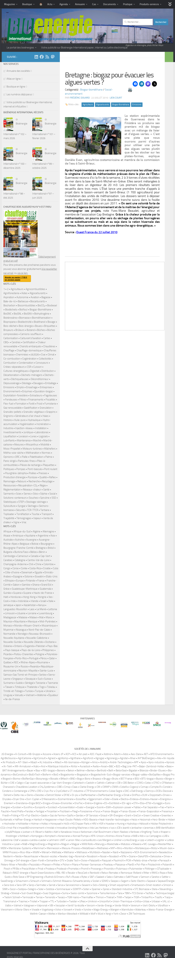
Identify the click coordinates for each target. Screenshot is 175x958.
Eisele (115, 799)
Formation (20, 403)
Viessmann (7, 909)
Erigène (98, 803)
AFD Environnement (161, 754)
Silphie (43, 493)
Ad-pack (83, 754)
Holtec (44, 823)
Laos (31, 609)
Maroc (49, 617)
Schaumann (22, 880)
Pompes (20, 469)
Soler (41, 889)
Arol (43, 766)
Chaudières (49, 346)
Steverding (165, 889)
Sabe (109, 876)
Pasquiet (106, 860)
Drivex (166, 795)
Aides (24, 293)
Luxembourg (45, 613)
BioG (55, 774)
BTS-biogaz (147, 778)
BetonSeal (121, 770)
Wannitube (127, 909)
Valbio (8, 905)
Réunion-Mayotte (28, 670)
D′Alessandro (49, 799)
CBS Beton (128, 782)
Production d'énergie (14, 477)
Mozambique (49, 625)
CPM (32, 790)
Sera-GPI (21, 885)
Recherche (34, 481)
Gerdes (80, 815)
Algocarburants (102, 104)
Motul (154, 848)
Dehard (7, 795)
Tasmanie (53, 682)
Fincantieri (52, 811)
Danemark (26, 572)
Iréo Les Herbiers (99, 827)
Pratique (127, 4)
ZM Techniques (137, 913)
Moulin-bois (166, 848)
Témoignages (23, 518)
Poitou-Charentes (23, 654)
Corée (24, 568)
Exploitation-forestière (15, 395)
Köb (142, 835)
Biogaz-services (121, 774)
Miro (119, 848)
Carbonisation (10, 338)
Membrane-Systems (20, 848)
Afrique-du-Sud (22, 531)
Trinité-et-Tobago (13, 691)
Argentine (43, 535)
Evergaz (90, 807)
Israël (43, 601)
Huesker (110, 823)
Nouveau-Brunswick (40, 633)
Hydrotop (132, 823)
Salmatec (119, 876)
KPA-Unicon (97, 835)
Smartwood (137, 885)
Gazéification (30, 407)
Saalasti (100, 876)
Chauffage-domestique (29, 350)
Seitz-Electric (138, 880)
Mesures (19, 444)
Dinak (127, 795)
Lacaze (24, 840)
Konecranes (64, 835)
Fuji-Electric (32, 815)
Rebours (21, 481)
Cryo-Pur (48, 790)
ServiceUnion (73, 885)
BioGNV (28, 313)
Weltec (52, 913)
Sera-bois (9, 885)
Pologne (39, 654)
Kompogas (37, 835)
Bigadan (133, 770)
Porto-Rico (21, 658)
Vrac (24, 522)
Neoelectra (165, 852)
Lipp (142, 840)
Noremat (80, 856)
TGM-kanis (73, 897)
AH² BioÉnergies (146, 758)
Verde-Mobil (121, 905)
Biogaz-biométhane (91, 89)
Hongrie (42, 596)
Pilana (75, 864)
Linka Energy (131, 840)
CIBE (59, 786)
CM (98, 786)
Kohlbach (24, 835)
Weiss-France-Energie (160, 909)
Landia (33, 840)
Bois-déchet (10, 325)
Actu (49, 4)
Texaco (61, 897)
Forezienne (86, 811)
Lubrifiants (9, 440)
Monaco (7, 625)
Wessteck (72, 913)
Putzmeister (136, 868)
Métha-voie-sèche (13, 452)
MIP (112, 848)
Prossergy (96, 868)
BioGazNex (155, 774)
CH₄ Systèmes (47, 786)
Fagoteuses (50, 395)
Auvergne (31, 539)
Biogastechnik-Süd (101, 774)
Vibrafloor (163, 905)
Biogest (7, 778)
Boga (80, 778)
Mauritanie (20, 621)
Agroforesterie (11, 293)
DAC (126, 790)
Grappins (51, 411)
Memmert (39, 848)
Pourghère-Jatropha (16, 473)
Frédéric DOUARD (80, 97)
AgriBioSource (8, 758)
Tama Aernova (107, 893)
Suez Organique (51, 893)
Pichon (66, 864)
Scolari (95, 880)
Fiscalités (50, 399)
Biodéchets (11, 309)
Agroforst (88, 758)
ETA (135, 803)
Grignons (8, 415)
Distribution (47, 370)
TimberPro (147, 897)
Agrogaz (99, 758)
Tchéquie (20, 686)
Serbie (42, 674)
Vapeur (37, 518)
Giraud (103, 815)
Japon (19, 605)
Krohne (110, 835)
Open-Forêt (37, 860)
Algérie (36, 531)
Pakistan (40, 646)
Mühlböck (95, 852)
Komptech (50, 835)
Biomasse (24, 317)
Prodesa (49, 868)
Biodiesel (52, 305)
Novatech (114, 856)
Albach (33, 762)
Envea (55, 803)
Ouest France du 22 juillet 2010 (96, 232)
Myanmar (8, 629)
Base (169, 766)
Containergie (20, 790)
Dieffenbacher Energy (109, 795)
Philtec (56, 864)
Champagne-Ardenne (15, 564)
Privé (40, 868)
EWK (108, 807)
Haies (46, 415)
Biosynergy (42, 778)
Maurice (7, 621)
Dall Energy (137, 790)
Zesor (123, 913)
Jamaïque (8, 605)
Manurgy (100, 844)
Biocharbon (9, 305)
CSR (29, 366)
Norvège (22, 633)
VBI (51, 905)
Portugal (33, 658)
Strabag (5, 893)
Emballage (50, 383)
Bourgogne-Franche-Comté (18, 547)
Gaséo (44, 815)
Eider (107, 799)
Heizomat (145, 819)
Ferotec (29, 811)
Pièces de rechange (30, 465)
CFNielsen (167, 782)
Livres (33, 436)
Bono (87, 778)
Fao (162, 807)
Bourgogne (47, 543)
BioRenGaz (28, 778)
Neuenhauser (31, 856)
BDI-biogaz (49, 770)
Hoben (171, 819)
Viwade (35, 909)
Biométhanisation (41, 317)
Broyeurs (8, 330)
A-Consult (20, 754)
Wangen (114, 909)
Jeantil (126, 827)
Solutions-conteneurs (15, 497)
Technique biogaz (165, 893)
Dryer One (18, 799)
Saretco (155, 876)
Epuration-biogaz (43, 391)
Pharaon (46, 864)
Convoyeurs (42, 362)
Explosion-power (122, 807)
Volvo (58, 909)
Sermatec (41, 885)
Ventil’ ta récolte (75, 905)
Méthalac (57, 852)
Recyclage (47, 481)
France (40, 580)
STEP (21, 501)
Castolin (90, 782)
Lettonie (52, 609)
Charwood (8, 786)
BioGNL (18, 313)
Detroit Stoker (53, 795)
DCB (158, 790)
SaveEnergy (7, 880)
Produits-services (149, 4)
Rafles (52, 477)
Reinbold (94, 872)
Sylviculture (9, 505)
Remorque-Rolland (131, 872)
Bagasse (45, 297)
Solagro (32, 889)
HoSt (66, 823)
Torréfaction (22, 514)
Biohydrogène (41, 313)
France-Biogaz (110, 811)
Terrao (39, 897)
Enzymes (27, 391)
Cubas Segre (115, 790)
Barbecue (23, 301)
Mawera (136, 844)
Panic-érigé (9, 460)
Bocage (51, 321)
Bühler (4, 782)
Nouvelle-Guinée (12, 641)
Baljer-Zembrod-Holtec (151, 766)
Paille (25, 456)
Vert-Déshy (149, 905)
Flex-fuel (8, 403)
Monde (18, 625)
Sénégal (29, 682)
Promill (85, 868)
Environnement (11, 391)
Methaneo (102, 848)
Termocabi (27, 897)
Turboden (61, 901)
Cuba (55, 568)
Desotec (39, 795)
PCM (128, 860)
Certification (29, 342)
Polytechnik (154, 864)
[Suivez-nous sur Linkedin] (36, 57)
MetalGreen (88, 848)
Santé (46, 489)
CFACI (156, 782)
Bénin (42, 551)
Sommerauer (63, 889)
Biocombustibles (26, 305)
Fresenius (167, 811)
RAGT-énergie (20, 872)
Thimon (100, 897)
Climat (51, 354)
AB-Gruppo (34, 754)
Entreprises (46, 387)
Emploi (20, 387)
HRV (94, 823)
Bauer (30, 770)
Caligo (20, 782)
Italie (50, 601)
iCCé (2, 827)
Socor (13, 889)
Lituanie (21, 613)
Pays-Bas (52, 646)
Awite (96, 766)
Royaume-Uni (10, 666)
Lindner (118, 840)
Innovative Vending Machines (72, 827)
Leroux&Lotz (89, 840)
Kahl (56, 831)
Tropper (43, 901)
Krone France (123, 835)
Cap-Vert (45, 556)
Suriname (8, 682)
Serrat (52, 885)
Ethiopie (9, 580)
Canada (34, 556)
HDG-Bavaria (90, 819)
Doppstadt (155, 795)
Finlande (30, 580)
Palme (48, 456)
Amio (95, 762)
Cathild (100, 782)
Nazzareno (126, 852)
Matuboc (125, 844)
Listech (150, 840)
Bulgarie (7, 551)
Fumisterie (50, 403)
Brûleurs (19, 330)
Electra (124, 799)
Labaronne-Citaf (9, 840)
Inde (13, 601)
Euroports (40, 807)
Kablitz (48, 831)
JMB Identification (165, 827)
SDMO (105, 880)
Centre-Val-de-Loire (39, 560)
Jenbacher (136, 827)
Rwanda (34, 666)
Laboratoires (42, 432)
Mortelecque (142, 848)
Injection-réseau (24, 428)
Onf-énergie (22, 860)
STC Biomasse (142, 889)
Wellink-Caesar (38, 913)
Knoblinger (11, 835)
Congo (6, 568)
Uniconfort (105, 901)
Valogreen (29, 905)
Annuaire (80, 4)
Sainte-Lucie (46, 670)
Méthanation (32, 452)
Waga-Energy (100, 909)
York (115, 913)
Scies (19, 493)
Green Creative (151, 815)
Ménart (46, 852)
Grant (128, 815)
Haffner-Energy (23, 819)
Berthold (101, 770)
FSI (22, 815)
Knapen (165, 831)
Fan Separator (150, 807)
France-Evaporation (148, 811)
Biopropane (9, 321)
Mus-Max (25, 852)
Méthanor (69, 852)
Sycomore (92, 893)
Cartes (46, 338)
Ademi (117, 754)
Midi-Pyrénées (47, 621)
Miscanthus (32, 444)
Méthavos (82, 852)
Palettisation (36, 456)
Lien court (116, 97)
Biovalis (54, 778)
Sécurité (20, 510)
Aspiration (8, 297)
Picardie (7, 654)
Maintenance (24, 440)
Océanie (7, 646)
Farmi (169, 807)
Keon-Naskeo (120, 831)
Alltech (58, 762)
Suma (65, 893)
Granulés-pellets (12, 411)
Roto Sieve (18, 876)
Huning (121, 823)
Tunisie (29, 691)
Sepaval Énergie (166, 880)
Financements (35, 399)
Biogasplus (83, 774)
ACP (67, 754)
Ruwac (75, 876)
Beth (110, 770)
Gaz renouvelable (12, 407)
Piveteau (108, 864)
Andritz (104, 762)
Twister (73, 901)
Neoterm (8, 856)
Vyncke (87, 909)
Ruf (68, 876)
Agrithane (75, 758)
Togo (42, 686)
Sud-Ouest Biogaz (31, 893)
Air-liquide (168, 758)
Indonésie (23, 601)
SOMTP (77, 889)
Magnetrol (53, 844)
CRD (39, 790)
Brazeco (97, 778)
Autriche (19, 539)
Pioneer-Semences (90, 864)
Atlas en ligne (13, 78)
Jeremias (149, 827)
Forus (97, 811)
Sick (95, 885)
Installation (41, 428)
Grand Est (46, 584)
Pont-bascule (35, 469)
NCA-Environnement (145, 852)
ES (105, 803)
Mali (41, 617)
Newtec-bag (66, 856)
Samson (144, 876)
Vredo (78, 909)
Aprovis (170, 762)
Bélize (33, 551)
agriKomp (63, 758)
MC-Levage (149, 844)
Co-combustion (11, 358)
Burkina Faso (21, 551)
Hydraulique (34, 420)
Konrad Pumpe (81, 835)
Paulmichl (118, 860)
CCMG (139, 782)
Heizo (134, 819)
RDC (16, 662)
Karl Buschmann (102, 831)
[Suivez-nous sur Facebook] (42, 57)
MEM (3, 848)
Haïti (5, 596)
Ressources (9, 485)
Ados (126, 754)
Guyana (17, 592)
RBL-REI (60, 872)
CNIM (115, 786)
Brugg (106, 778)
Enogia (46, 803)
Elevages (38, 383)
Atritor (74, 766)
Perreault (164, 860)
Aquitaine (30, 535)
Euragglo (158, 803)
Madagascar (9, 617)
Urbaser (156, 901)
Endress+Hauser (149, 799)
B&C (111, 766)
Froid (39, 403)
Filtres (22, 399)
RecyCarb (83, 872)
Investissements (12, 432)
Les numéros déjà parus (19, 94)
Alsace (6, 535)
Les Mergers (105, 840)
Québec (7, 662)
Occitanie (50, 641)
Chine (38, 564)
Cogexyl (134, 786)
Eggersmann (95, 799)
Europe (20, 580)
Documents (109, 4)
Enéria (88, 803)
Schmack (46, 880)
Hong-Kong (29, 596)
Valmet (18, 905)
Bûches (41, 330)
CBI (119, 782)
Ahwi (132, 758)
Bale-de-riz (9, 301)
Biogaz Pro (168, 774)
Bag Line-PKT (129, 766)
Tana (119, 893)
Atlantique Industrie (58, 766)
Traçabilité (8, 518)
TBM (127, 893)
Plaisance (120, 864)
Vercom (91, 905)
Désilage (26, 383)
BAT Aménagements (13, 770)
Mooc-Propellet (11, 448)
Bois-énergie (26, 325)
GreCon (137, 815)
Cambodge (9, 556)
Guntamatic (6, 819)
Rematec (113, 872)
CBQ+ (6, 342)
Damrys (149, 790)
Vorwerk (67, 909)
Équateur (53, 695)
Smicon (167, 885)
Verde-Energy (104, 905)
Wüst (100, 913)
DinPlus (136, 795)
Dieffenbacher (88, 795)
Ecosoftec (81, 799)
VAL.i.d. (166, 901)
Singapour (17, 678)
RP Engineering (35, 876)
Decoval (167, 790)
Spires (106, 889)
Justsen (27, 831)
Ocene (132, 856)
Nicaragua (21, 629)
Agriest (52, 758)
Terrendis (50, 897)
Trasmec (23, 901)
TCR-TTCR (32, 510)
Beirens (61, 770)
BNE (72, 778)
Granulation (46, 407)
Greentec (166, 815)
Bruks (115, 778)
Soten (86, 889)
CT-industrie (76, 790)
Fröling (14, 815)
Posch (7, 868)
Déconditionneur (40, 379)
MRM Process (10, 852)
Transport (47, 514)
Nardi (115, 852)
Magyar (75, 844)
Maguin (65, 844)
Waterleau (140, 909)
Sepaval (151, 880)
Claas (75, 786)
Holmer (35, 823)
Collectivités (45, 358)
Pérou (43, 658)
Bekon (71, 770)
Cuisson (37, 366)
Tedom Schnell (12, 897)
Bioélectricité (25, 321)
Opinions (8, 456)
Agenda (63, 4)
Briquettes (49, 325)
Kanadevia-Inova (69, 831)
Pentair (153, 860)
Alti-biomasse (71, 762)
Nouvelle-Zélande (33, 641)
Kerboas (134, 831)
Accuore (47, 754)
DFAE (67, 795)
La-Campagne (153, 835)
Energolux (165, 799)
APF (136, 762)
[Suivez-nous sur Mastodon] (53, 57)
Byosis (159, 778)
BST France (126, 778)
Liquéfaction (9, 436)
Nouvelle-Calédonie (36, 637)
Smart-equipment (119, 885)
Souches (33, 497)
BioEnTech (34, 774)
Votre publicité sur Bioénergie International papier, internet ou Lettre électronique (84, 47)
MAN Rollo (87, 844)
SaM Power (132, 876)
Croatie (47, 568)
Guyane (27, 592)
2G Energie (7, 754)
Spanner (96, 889)
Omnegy (9, 860)
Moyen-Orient (31, 625)
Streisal (15, 893)
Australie (8, 539)
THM (119, 897)
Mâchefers (50, 448)
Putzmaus (121, 868)
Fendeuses (11, 399)
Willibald (84, 913)
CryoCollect (62, 790)
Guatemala (45, 588)
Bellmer (81, 770)
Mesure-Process (71, 848)
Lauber (42, 840)
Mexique (32, 621)
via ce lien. (22, 273)
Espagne (17, 576)
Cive (43, 354)
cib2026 (34, 354)
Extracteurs (36, 395)
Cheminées (22, 354)
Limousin (10, 613)
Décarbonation (11, 375)
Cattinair (110, 782)
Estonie (29, 576)
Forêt (32, 403)
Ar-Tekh (7, 766)
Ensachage (32, 387)
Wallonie (41, 695)
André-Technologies (121, 762)
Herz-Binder (159, 819)
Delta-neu (19, 795)
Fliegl (75, 811)
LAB (165, 835)
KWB (134, 835)
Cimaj (67, 786)
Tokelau (51, 686)
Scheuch (34, 880)
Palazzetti (94, 860)
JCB (118, 827)
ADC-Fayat (95, 754)
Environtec (66, 803)
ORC (17, 456)
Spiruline (44, 497)
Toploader (8, 514)
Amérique (17, 535)
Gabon (16, 584)
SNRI (5, 889)
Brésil (51, 547)
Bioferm (46, 774)
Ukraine (49, 691)
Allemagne (48, 531)
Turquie (39, 691)
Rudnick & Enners (54, 876)
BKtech (64, 778)
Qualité (43, 477)
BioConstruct (20, 774)
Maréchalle (113, 844)
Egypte (38, 572)
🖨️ (130, 90)
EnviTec (79, 803)
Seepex (115, 880)
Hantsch (38, 819)
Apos (143, 762)
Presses (42, 473)
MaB (24, 844)
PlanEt (130, 864)
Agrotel (124, 758)
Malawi (33, 617)
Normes (46, 452)
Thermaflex (87, 897)
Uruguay (7, 695)
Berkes (91, 770)
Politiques (8, 469)
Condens (7, 790)
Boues (38, 325)
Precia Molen (29, 868)
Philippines (48, 650)
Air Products (9, 762)
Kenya (41, 605)
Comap (144, 786)
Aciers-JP (58, 754)
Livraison (23, 436)
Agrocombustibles (35, 289)
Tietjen (128, 897)
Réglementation (12, 489)
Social (52, 493)
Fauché (5, 811)
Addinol (108, 754)
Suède (19, 682)
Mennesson (53, 848)
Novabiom (92, 856)
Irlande (34, 601)
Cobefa (124, 786)
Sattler (165, 876)
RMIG (155, 872)
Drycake (6, 799)
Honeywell (56, 823)
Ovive (84, 860)
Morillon (128, 848)
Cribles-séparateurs (14, 366)
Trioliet (33, 901)
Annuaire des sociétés (18, 70)
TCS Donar (137, 893)
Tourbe (35, 514)
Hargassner (51, 819)
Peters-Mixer (8, 864)
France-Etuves (128, 811)
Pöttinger (150, 868)
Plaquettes (49, 465)
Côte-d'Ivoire (12, 572)
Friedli (5, 815)
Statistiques (9, 501)
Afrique (7, 531)
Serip (31, 885)
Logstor (160, 840)
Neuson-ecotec (49, 856)
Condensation (26, 362)
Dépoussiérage (11, 383)
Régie (43, 485)
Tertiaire (44, 510)
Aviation (35, 297)
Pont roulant (50, 469)
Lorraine (32, 613)
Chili (31, 564)
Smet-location (153, 885)
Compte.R (155, 786)
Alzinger (85, 762)
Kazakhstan (30, 605)
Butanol (31, 330)
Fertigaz (40, 811)
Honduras (15, 596)
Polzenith (167, 864)
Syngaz (21, 505)
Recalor (71, 872)
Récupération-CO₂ (27, 485)
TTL (52, 901)
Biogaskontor (67, 774)
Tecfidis (149, 893)
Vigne (16, 522)
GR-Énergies (116, 815)
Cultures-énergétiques (15, 370)
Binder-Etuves (158, 770)
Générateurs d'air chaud (27, 415)
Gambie (26, 584)
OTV (62, 860)
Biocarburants (37, 301)
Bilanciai (144, 770)
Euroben (17, 807)
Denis (30, 795)
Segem (125, 880)
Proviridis (109, 868)
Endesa (134, 799)
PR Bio (15, 868)
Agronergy (112, 758)
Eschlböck (114, 803)
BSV (137, 778)
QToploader (163, 868)
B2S (118, 766)
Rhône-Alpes (28, 662)
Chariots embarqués (30, 346)
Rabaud (7, 872)
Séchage (32, 505)
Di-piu (75, 795)
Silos (35, 493)
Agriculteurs (88, 104)
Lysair (17, 844)
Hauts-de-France (42, 592)
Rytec (84, 876)
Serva (60, 885)
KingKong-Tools (149, 831)
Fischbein (65, 811)
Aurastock (85, 766)
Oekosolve (155, 856)
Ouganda (29, 646)
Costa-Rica (35, 568)
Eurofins (28, 807)
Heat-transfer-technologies (114, 819)
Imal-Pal (11, 827)
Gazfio (70, 815)
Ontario (18, 646)
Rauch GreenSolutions (42, 872)
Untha (137, 901)
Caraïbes (7, 560)
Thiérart (110, 897)
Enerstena (21, 803)
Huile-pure (20, 420)
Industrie (8, 428)
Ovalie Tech (73, 860)
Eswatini (39, 576)
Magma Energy (37, 844)
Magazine (9, 4)
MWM (36, 852)
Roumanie (42, 662)
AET (146, 754)
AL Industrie (45, 762)
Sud (40, 678)
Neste (18, 856)
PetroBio (22, 864)
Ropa (162, 872)
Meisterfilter (164, 844)
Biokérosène (10, 317)
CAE (12, 782)
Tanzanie (40, 682)
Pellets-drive (140, 860)
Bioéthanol (39, 321)
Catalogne (20, 560)
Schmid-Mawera (62, 880)
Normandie (9, 633)
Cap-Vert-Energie (61, 782)
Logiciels (43, 436)
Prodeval (61, 868)
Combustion (9, 362)
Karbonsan (86, 831)
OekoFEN (143, 856)
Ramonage (9, 481)
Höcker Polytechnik (161, 823)
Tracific (158, 897)
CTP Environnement (96, 790)
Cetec (148, 782)
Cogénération (29, 358)
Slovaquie (30, 678)
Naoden (106, 852)
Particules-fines (26, 460)
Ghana (35, 584)
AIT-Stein (23, 762)
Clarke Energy (87, 786)
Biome (16, 778)
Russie (24, 666)
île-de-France (12, 699)
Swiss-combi (77, 893)
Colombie (49, 564)
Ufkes (82, 901)
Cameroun (22, 556)
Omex (167, 856)
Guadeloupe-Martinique (24, 588)
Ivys (112, 827)
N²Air (124, 856)
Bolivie (34, 543)
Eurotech (52, 807)
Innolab (50, 827)
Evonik (100, 807)
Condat (167, 786)
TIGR (136, 897)
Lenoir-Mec (74, 840)
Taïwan (9, 686)
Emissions (136, 104)
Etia (142, 803)
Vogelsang (47, 909)
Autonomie (22, 297)
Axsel (104, 766)
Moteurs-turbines (32, 448)
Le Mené (41, 609)
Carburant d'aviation (30, 338)
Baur (38, 770)
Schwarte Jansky (81, 880)
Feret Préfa (17, 811)
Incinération (42, 424)
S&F (92, 876)
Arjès (36, 766)
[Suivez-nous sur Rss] (47, 57)
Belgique (24, 543)
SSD (54, 497)
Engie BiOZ (35, 803)
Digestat (34, 370)
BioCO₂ (41, 305)
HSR (101, 823)
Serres (27, 493)
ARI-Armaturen (23, 766)
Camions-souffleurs (31, 334)
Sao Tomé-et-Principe (25, 674)
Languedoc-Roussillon (15, 609)
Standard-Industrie (122, 889)
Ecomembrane (66, 799)
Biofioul (23, 309)
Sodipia (22, 889)
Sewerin (86, 885)
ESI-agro (126, 803)
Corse (15, 568)
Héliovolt (144, 823)
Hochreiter (9, 823)
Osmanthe (52, 860)
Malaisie (22, 617)
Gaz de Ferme (57, 815)
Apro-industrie (156, 762)
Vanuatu (19, 695)
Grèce (6, 588)
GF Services (92, 815)
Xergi (108, 913)
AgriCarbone (24, 758)
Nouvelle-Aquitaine (13, 637)
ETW (148, 803)
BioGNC (7, 313)
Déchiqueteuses (20, 379)
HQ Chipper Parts (80, 823)
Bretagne (41, 547)
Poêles (32, 473)
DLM (144, 795)
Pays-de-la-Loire (31, 650)
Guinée (7, 592)
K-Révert (38, 831)
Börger (169, 778)
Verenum (136, 905)
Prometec (73, 868)
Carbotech (78, 782)
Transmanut (9, 901)
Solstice (50, 889)
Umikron (92, 901)
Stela (154, 889)
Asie (52, 535)
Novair (103, 856)
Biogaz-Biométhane (120, 104)
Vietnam (30, 695)
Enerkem (9, 803)
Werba (61, 913)
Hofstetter (23, 823)
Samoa (7, 674)
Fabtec (137, 807)
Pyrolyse (32, 477)
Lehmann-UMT (57, 840)
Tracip (167, 897)
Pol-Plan (141, 864)
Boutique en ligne (15, 86)
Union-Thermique (122, 901)
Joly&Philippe (13, 831)
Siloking (103, 885)
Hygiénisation (27, 424)
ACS (74, 754)
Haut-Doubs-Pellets (70, 819)
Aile (159, 758)
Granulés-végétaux (33, 411)
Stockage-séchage (36, 501)
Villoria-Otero (22, 909)
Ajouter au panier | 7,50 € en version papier (16, 278)
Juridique (28, 432)
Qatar (52, 658)
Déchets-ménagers (31, 375)
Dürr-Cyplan (32, 799)
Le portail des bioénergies (20, 47)
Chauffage (8, 350)
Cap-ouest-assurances (37, 782)
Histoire (7, 420)
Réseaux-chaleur (32, 489)
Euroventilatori (67, 807)
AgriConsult (39, 758)
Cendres (16, 342)
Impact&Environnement (31, 827)
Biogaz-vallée (139, 774)
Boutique (27, 4)
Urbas (146, 901)
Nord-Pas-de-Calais (39, 629)
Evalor (80, 807)
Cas (94, 4)
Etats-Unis (51, 576)
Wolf (93, 913)
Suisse (47, 678)
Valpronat (42, 905)
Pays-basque (12, 650)
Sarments (8, 493)
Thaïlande (32, 686)
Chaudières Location (26, 786)
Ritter (146, 872)
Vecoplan (60, 905)
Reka (104, 872)
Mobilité (45, 444)
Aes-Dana (136, 754)
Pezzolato (34, 864)
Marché (37, 440)
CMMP (106, 786)
